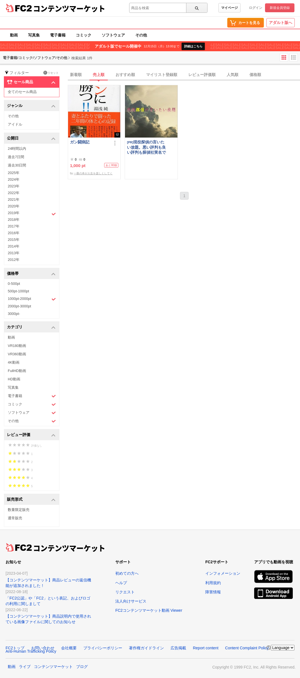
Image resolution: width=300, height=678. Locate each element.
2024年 (13, 179)
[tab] (184, 74)
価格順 (255, 74)
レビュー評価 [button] (31, 435)
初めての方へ (127, 573)
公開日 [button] (31, 138)
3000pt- (14, 314)
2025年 (13, 173)
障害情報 (213, 592)
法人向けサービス (130, 601)
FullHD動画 (17, 371)
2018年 (13, 219)
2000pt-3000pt (19, 306)
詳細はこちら (193, 46)
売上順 (98, 74)
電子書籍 (58, 35)
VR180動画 (17, 346)
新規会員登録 (280, 8)
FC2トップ (15, 648)
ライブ (25, 666)
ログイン (255, 8)
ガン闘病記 (79, 142)
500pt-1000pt (18, 291)
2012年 (13, 260)
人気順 (232, 74)
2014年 (13, 246)
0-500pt (14, 284)
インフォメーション (222, 573)
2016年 (13, 233)
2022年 (13, 193)
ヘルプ (121, 583)
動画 (14, 35)
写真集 (34, 35)
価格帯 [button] (31, 273)
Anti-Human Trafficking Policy (31, 651)
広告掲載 (178, 648)
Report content (205, 648)
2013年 (13, 253)
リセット (51, 73)
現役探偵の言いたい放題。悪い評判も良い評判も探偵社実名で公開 (146, 147)
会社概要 (69, 648)
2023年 (13, 186)
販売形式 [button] (31, 499)
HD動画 (14, 379)
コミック (83, 35)
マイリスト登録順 (161, 74)
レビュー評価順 (202, 74)
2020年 (13, 206)
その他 (141, 35)
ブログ (82, 666)
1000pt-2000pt (32, 299)
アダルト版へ (280, 22)
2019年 (32, 213)
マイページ (229, 8)
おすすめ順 (125, 74)
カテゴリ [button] (31, 327)
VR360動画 (17, 354)
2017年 (13, 226)
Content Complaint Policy (247, 648)
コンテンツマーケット (69, 8)
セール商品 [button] (31, 82)
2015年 (13, 240)
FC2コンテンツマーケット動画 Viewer (148, 610)
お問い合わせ (42, 648)
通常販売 (15, 518)
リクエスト (125, 592)
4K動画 (13, 362)
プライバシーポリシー (102, 648)
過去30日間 (17, 165)
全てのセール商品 (22, 92)
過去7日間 (16, 157)
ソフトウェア (113, 35)
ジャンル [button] (31, 106)
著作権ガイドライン (146, 648)
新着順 (76, 74)
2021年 (13, 199)
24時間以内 (17, 148)
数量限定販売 (18, 510)
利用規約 (213, 583)
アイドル (15, 124)
